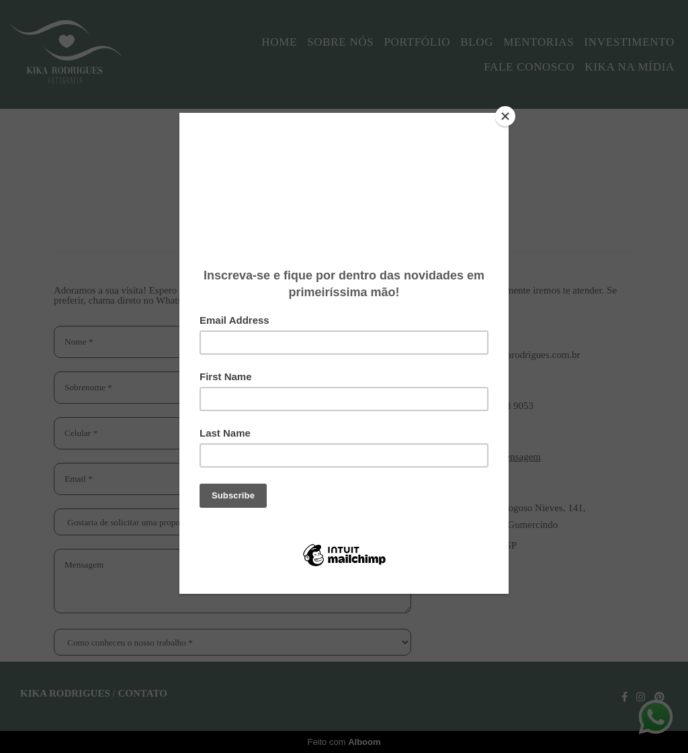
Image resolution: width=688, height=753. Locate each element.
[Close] (505, 116)
